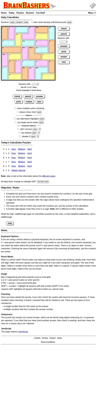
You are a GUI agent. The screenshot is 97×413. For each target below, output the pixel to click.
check (17, 96)
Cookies (37, 338)
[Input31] (5, 43)
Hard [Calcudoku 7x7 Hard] (29, 162)
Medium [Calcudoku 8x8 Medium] (21, 167)
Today (11, 13)
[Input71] (5, 70)
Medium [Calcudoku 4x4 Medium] (21, 149)
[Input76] (38, 70)
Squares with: (25, 84)
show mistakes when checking (30, 108)
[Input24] (25, 36)
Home (4, 13)
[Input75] (31, 70)
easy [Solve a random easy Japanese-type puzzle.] (12, 22)
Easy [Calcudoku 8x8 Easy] (13, 167)
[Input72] (11, 70)
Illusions (30, 13)
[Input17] (45, 29)
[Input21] (5, 36)
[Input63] (18, 63)
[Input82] (11, 76)
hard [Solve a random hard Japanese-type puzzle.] (26, 22)
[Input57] (45, 56)
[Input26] (38, 36)
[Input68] (51, 63)
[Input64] (25, 63)
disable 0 (26, 136)
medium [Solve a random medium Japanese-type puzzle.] (19, 22)
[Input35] (31, 43)
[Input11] (5, 29)
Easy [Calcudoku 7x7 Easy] (13, 162)
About (59, 338)
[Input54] (25, 56)
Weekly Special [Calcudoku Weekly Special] (18, 171)
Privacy (45, 338)
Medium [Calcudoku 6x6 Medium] (21, 158)
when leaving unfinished (51, 22)
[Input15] (31, 29)
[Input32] (11, 43)
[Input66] (38, 63)
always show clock (27, 112)
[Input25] (31, 36)
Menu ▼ (92, 13)
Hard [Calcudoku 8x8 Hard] (29, 167)
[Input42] (11, 50)
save (69, 22)
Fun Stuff (40, 13)
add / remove (26, 129)
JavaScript (23, 332)
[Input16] (38, 29)
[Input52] (11, 56)
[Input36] (38, 43)
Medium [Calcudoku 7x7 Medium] (21, 162)
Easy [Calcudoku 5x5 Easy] (13, 154)
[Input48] (51, 50)
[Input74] (25, 70)
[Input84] (25, 76)
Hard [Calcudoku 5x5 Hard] (29, 154)
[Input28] (51, 36)
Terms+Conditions (48, 342)
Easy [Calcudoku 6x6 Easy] (13, 158)
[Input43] (18, 50)
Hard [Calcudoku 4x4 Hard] (29, 149)
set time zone (43, 182)
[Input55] (31, 56)
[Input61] (5, 63)
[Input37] (45, 43)
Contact (53, 338)
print (18, 102)
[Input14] (25, 29)
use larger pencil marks (27, 122)
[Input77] (45, 70)
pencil (28, 96)
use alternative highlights (28, 119)
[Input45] (31, 50)
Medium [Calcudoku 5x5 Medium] (21, 154)
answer (39, 96)
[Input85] (31, 76)
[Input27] (45, 36)
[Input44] (25, 50)
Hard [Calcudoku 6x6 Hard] (29, 158)
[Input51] (5, 56)
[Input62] (11, 63)
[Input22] (11, 36)
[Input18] (51, 29)
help (10, 223)
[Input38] (51, 43)
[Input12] (11, 29)
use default (26, 133)
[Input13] (18, 29)
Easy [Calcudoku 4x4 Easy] (13, 149)
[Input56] (38, 56)
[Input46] (38, 50)
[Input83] (18, 76)
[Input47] (45, 50)
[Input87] (45, 76)
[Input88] (51, 76)
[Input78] (51, 70)
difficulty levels (48, 176)
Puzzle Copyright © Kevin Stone (28, 90)
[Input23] (18, 36)
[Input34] (25, 43)
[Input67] (45, 63)
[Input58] (51, 56)
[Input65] (31, 63)
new (39, 102)
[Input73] (18, 70)
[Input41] (5, 50)
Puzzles (20, 13)
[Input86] (38, 76)
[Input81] (5, 76)
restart (29, 102)
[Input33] (18, 43)
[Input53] (18, 56)
